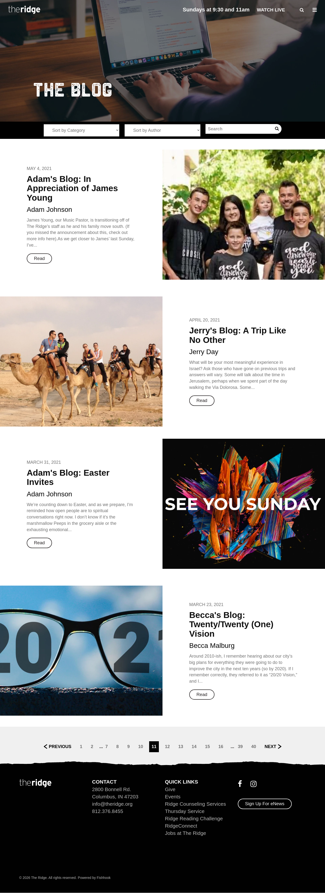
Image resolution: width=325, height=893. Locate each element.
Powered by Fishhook (94, 878)
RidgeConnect (181, 826)
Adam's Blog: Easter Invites (68, 477)
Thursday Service (185, 811)
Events (172, 796)
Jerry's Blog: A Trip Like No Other (237, 335)
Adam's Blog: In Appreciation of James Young (72, 188)
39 (240, 746)
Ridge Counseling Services (195, 804)
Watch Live (271, 9)
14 (194, 746)
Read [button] (39, 258)
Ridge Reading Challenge (194, 818)
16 (220, 746)
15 (207, 746)
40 (253, 746)
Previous (60, 746)
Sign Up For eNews (265, 803)
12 (167, 746)
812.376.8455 (107, 811)
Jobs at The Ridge (185, 833)
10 (140, 746)
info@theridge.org (112, 804)
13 (180, 746)
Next (270, 746)
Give (170, 789)
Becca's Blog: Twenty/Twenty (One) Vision (231, 624)
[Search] (238, 129)
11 (154, 746)
